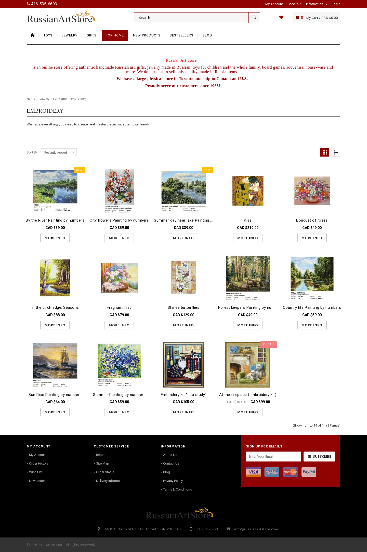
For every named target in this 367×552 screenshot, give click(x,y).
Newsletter (37, 481)
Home (31, 98)
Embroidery (78, 98)
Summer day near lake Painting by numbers (192, 220)
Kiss (248, 220)
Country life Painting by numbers (312, 307)
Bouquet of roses (312, 220)
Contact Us (171, 463)
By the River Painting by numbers (55, 220)
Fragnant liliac (119, 307)
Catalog (44, 98)
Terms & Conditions (177, 489)
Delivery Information (110, 481)
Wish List (36, 472)
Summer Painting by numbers (119, 394)
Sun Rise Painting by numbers (55, 394)
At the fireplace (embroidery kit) (248, 394)
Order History (38, 463)
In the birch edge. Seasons (55, 307)
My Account (38, 455)
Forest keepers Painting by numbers (250, 307)
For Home (60, 98)
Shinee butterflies (183, 307)
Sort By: (32, 152)
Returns (101, 455)
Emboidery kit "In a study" (183, 394)
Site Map (102, 463)
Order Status (105, 472)
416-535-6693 (42, 4)
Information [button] (316, 4)
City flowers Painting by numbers (119, 220)
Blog (166, 472)
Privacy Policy (173, 481)
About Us (170, 455)
